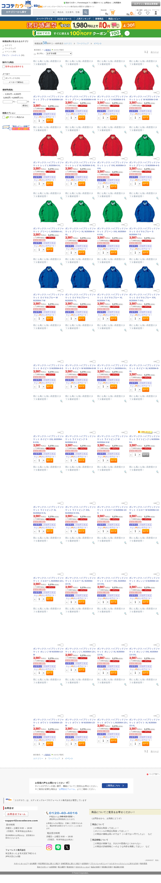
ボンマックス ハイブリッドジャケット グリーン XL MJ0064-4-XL (80, 231)
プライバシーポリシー (98, 864)
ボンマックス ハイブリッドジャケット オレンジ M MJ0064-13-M (48, 651)
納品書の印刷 (119, 867)
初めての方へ (70, 3)
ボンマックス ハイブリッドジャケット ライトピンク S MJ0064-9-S (80, 439)
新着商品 (99, 19)
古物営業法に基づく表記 (70, 864)
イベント (8, 51)
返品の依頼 (95, 867)
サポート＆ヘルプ (21, 864)
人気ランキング (83, 19)
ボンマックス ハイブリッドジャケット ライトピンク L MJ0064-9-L (144, 439)
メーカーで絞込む (16, 82)
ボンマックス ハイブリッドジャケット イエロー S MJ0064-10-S (112, 510)
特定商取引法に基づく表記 (48, 864)
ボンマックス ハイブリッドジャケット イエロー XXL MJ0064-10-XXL (112, 581)
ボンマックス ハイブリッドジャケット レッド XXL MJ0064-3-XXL (112, 165)
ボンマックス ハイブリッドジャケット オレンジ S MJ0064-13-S (144, 581)
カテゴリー (38, 758)
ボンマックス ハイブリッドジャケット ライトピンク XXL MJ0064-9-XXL (80, 510)
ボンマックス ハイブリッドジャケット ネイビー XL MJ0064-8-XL (144, 368)
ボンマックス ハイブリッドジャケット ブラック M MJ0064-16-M (48, 99)
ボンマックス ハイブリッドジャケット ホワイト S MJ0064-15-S (48, 722)
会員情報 (52, 867)
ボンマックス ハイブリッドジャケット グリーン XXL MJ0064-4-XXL (112, 231)
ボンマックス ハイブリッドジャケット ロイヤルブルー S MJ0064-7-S (144, 231)
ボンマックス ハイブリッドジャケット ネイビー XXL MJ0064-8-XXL (48, 439)
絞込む (25, 106)
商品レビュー (114, 19)
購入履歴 (61, 867)
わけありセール (64, 19)
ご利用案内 (116, 3)
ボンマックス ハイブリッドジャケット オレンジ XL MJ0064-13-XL (112, 651)
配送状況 (70, 867)
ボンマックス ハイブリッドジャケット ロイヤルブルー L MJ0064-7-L (80, 297)
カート (50, 121)
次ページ (155, 52)
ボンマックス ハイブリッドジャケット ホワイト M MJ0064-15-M (80, 722)
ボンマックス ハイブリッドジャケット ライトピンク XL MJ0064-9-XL (48, 510)
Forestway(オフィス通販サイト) (90, 3)
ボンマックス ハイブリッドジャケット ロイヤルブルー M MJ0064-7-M (48, 297)
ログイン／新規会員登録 (146, 4)
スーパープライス (44, 19)
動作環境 (143, 864)
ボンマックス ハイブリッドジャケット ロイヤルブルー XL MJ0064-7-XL (112, 297)
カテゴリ (8, 45)
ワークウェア (10, 48)
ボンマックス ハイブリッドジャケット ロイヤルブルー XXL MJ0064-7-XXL (144, 297)
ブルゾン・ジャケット (11, 55)
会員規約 (84, 864)
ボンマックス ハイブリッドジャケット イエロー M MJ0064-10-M (144, 510)
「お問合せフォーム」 (67, 789)
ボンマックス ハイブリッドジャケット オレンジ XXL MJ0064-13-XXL (144, 651)
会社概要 (32, 864)
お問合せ (107, 3)
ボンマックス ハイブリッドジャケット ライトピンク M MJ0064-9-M (112, 439)
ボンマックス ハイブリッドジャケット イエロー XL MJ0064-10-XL (80, 581)
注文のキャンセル (82, 867)
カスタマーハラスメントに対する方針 (123, 864)
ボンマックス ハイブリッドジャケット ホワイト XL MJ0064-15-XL (144, 722)
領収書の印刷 (106, 867)
